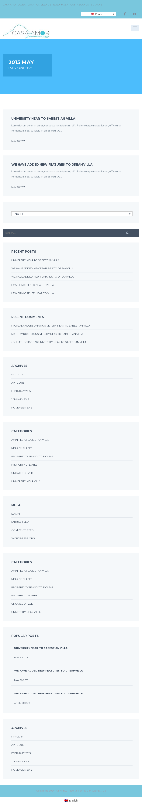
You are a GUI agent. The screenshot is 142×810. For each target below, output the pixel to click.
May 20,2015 (18, 141)
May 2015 (17, 374)
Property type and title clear (32, 456)
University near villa (25, 481)
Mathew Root (21, 333)
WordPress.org (23, 538)
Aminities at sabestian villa (30, 439)
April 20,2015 (22, 702)
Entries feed (20, 521)
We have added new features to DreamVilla (51, 164)
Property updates (24, 464)
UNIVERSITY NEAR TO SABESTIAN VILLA (43, 118)
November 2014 (21, 407)
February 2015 (21, 390)
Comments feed (22, 530)
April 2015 (17, 382)
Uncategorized (22, 472)
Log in (15, 513)
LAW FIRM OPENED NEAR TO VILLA (32, 284)
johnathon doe (22, 341)
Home (12, 67)
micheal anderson (24, 325)
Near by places (22, 448)
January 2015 (20, 399)
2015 (22, 67)
